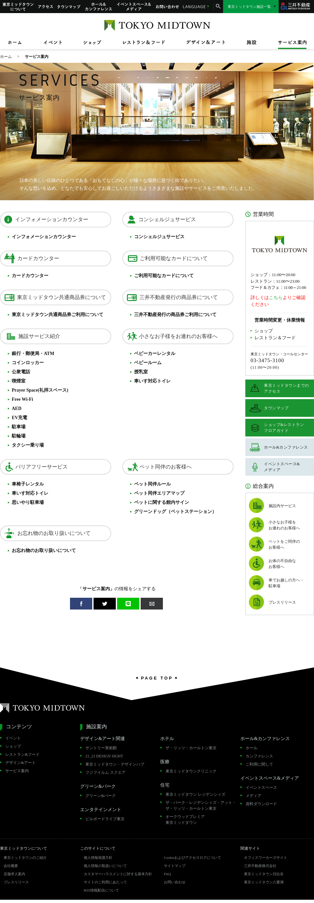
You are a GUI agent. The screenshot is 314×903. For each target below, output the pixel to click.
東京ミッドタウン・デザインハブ (114, 764)
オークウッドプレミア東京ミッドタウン (185, 819)
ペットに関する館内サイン (161, 502)
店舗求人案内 (14, 874)
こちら (276, 297)
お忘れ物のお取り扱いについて (54, 533)
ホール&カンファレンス (99, 6)
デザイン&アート (20, 762)
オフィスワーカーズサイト (265, 857)
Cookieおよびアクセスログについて (192, 857)
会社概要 (11, 866)
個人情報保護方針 (98, 857)
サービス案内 (17, 771)
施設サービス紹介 (39, 336)
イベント (13, 738)
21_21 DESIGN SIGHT (104, 756)
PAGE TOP (157, 678)
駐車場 (19, 426)
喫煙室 (19, 381)
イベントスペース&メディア (134, 6)
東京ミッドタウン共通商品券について (61, 297)
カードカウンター (38, 258)
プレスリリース (282, 602)
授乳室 (141, 371)
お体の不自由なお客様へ (282, 563)
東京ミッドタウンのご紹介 (25, 857)
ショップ (263, 330)
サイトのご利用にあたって (105, 882)
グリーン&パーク (100, 795)
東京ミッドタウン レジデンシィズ (195, 794)
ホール (251, 748)
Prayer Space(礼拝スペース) (40, 390)
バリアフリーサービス (41, 466)
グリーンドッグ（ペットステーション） (175, 511)
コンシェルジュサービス (167, 219)
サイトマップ (174, 866)
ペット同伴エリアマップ (159, 493)
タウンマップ (69, 6)
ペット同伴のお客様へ (165, 466)
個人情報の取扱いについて (105, 866)
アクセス (45, 6)
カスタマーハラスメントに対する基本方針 (118, 874)
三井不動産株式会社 (260, 866)
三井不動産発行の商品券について (178, 297)
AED (17, 408)
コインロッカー (28, 362)
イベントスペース (261, 787)
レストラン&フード (22, 754)
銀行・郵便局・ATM (33, 353)
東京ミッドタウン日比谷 (264, 874)
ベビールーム (148, 362)
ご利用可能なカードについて (174, 258)
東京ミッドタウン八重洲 (264, 882)
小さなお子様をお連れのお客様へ (178, 336)
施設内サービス (282, 506)
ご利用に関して (259, 764)
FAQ (167, 874)
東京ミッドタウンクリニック (191, 771)
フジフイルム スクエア (105, 772)
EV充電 (19, 417)
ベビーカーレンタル (154, 353)
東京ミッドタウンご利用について (57, 314)
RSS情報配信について (101, 890)
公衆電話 (21, 371)
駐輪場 (19, 436)
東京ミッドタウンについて (18, 6)
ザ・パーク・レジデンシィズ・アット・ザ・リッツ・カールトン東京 (201, 805)
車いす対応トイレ (152, 381)
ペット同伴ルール (152, 484)
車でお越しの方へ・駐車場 (286, 583)
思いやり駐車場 (28, 502)
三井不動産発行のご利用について (175, 314)
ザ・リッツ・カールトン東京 (191, 748)
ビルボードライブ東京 (105, 819)
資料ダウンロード (261, 804)
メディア (253, 795)
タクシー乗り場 (28, 445)
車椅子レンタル (28, 484)
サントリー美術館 (101, 748)
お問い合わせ (167, 6)
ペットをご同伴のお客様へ (284, 544)
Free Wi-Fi (22, 399)
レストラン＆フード (275, 337)
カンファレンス (259, 756)
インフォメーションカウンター (51, 219)
